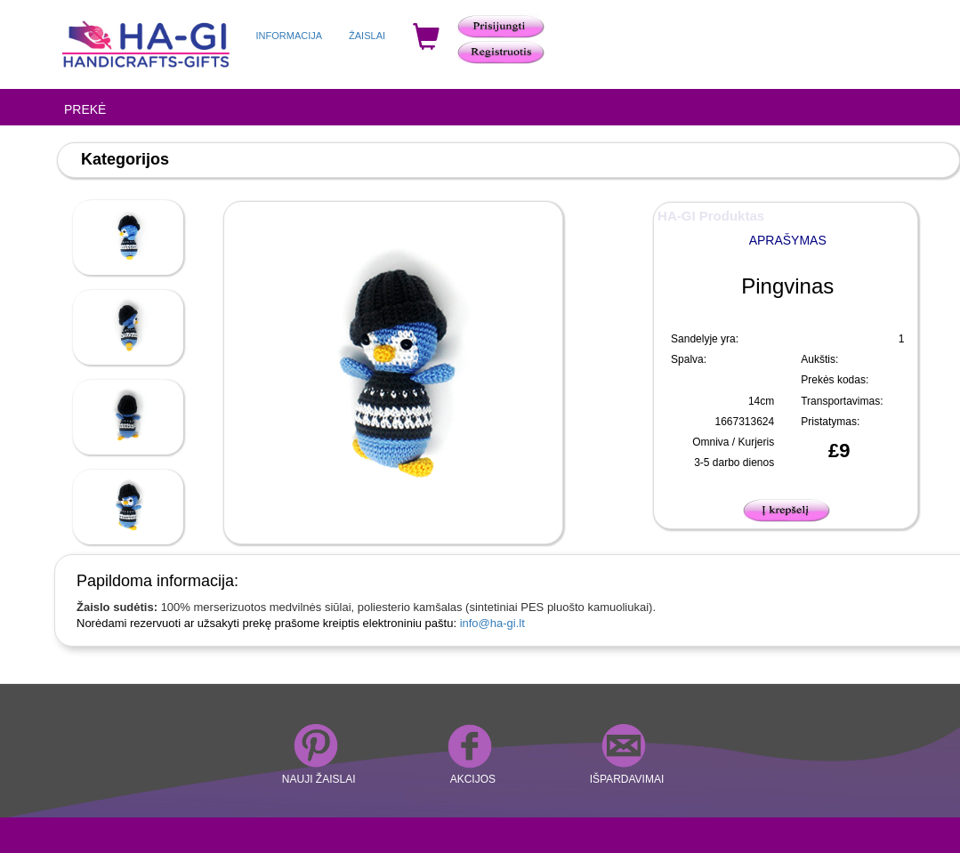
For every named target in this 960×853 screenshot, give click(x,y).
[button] (787, 508)
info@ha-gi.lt (492, 623)
